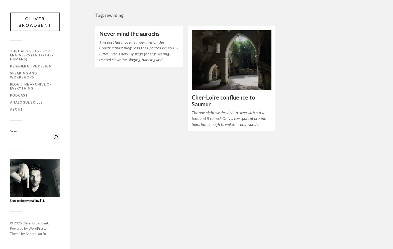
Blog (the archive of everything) (31, 86)
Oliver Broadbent (35, 22)
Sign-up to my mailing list (27, 201)
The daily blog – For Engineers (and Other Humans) (32, 55)
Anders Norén (36, 234)
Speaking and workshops (23, 75)
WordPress (37, 228)
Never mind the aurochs (129, 33)
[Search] (56, 137)
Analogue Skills (26, 102)
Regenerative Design (31, 66)
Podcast (19, 95)
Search (15, 131)
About (16, 109)
